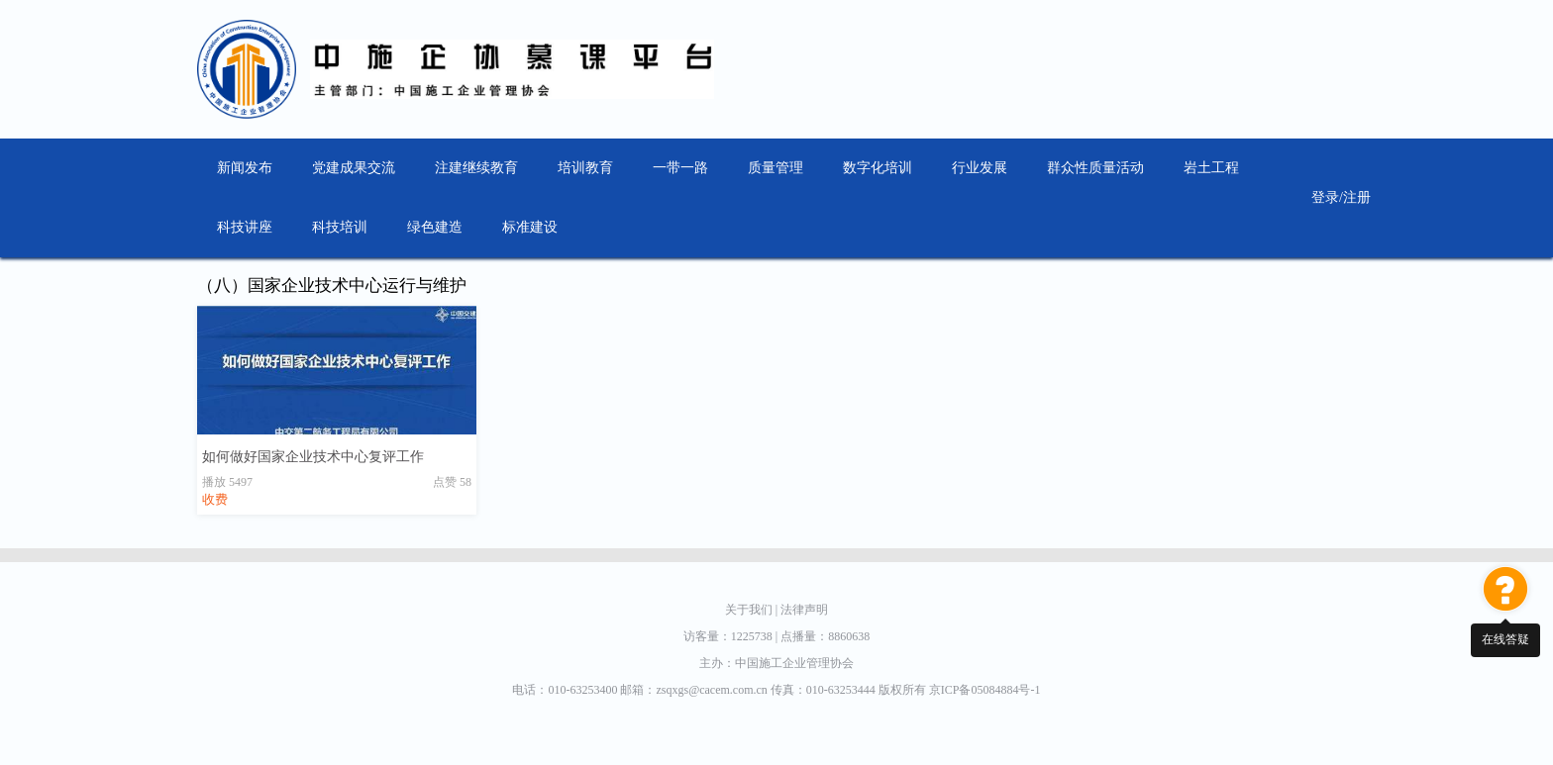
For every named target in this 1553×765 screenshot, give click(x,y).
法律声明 (804, 610)
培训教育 (585, 167)
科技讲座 (244, 227)
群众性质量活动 (1095, 167)
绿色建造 (435, 227)
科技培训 (339, 227)
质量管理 (775, 167)
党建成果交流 (353, 167)
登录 (1325, 197)
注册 (1357, 197)
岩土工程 (1211, 167)
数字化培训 (877, 167)
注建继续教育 (476, 167)
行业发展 (979, 167)
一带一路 (680, 167)
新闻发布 (244, 167)
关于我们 (752, 610)
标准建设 (530, 227)
